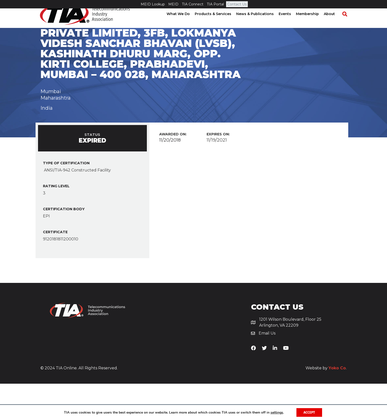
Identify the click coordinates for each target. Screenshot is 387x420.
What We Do (182, 22)
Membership (311, 22)
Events (289, 22)
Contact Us (237, 4)
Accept (309, 412)
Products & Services (217, 22)
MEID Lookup (153, 4)
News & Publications (259, 22)
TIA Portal (215, 4)
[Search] (346, 22)
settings (276, 412)
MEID (173, 4)
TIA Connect (192, 4)
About (333, 22)
